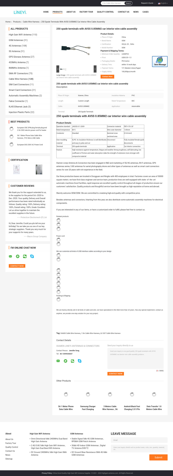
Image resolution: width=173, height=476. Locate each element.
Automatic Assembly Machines (24, 95)
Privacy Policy (47, 473)
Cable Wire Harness (31, 22)
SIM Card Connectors (19, 84)
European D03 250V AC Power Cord (30, 145)
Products (57, 12)
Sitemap (8, 459)
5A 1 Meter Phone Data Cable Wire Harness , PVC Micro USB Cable (66, 407)
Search (128, 3)
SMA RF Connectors (18, 73)
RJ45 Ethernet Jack (18, 106)
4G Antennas (15, 45)
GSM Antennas (16, 40)
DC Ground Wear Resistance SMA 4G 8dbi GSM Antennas (89, 453)
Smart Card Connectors (20, 90)
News (136, 12)
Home (46, 12)
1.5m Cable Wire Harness (90, 333)
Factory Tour (86, 12)
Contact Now (107, 77)
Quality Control (105, 12)
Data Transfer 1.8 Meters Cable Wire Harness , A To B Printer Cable (154, 407)
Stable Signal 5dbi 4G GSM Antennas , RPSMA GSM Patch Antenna (88, 440)
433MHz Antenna (17, 62)
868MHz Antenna (17, 68)
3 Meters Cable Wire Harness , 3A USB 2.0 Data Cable (109, 407)
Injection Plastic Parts (19, 112)
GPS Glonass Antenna (19, 57)
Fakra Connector (17, 101)
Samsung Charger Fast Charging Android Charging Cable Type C (88, 407)
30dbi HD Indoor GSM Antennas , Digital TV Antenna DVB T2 (88, 446)
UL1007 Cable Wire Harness (110, 333)
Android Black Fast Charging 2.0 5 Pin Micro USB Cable (132, 407)
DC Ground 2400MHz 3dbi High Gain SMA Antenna (49, 453)
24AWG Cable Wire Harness (70, 333)
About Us (71, 12)
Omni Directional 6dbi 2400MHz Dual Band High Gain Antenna (49, 440)
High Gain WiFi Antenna (20, 34)
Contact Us (123, 12)
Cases (146, 12)
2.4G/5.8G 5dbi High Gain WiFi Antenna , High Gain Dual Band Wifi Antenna (48, 446)
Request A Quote (147, 3)
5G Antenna (14, 51)
